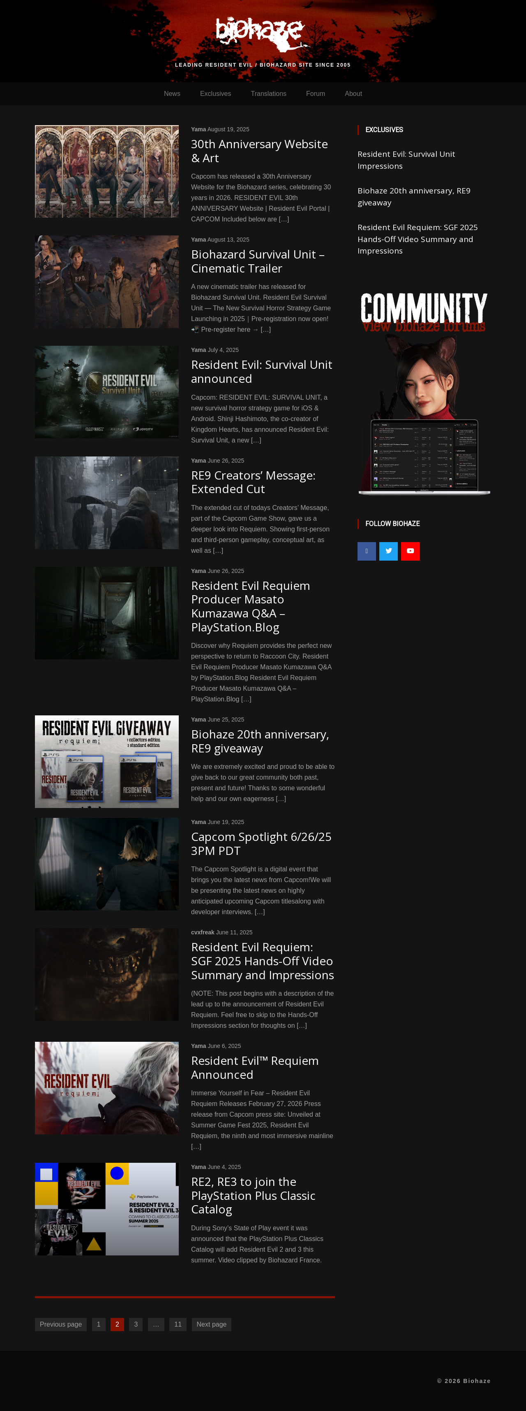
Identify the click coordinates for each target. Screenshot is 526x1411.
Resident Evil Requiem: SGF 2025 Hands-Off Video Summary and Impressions (418, 239)
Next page (212, 1324)
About (353, 93)
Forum (315, 93)
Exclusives (215, 93)
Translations (268, 93)
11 (178, 1324)
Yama (198, 129)
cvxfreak (203, 932)
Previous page (61, 1324)
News (172, 93)
